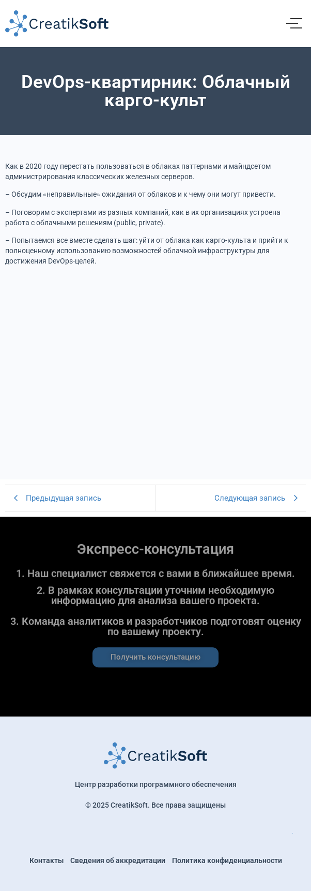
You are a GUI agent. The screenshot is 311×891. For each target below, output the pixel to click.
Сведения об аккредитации (117, 860)
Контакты (46, 860)
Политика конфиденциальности (227, 860)
